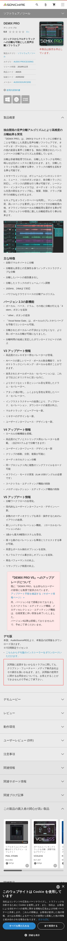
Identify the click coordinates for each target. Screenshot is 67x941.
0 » (27, 32)
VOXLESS (38, 856)
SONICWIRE (14, 4)
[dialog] (33, 911)
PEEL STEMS (12, 856)
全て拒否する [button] (51, 925)
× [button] (63, 886)
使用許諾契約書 (12, 90)
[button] (33, 935)
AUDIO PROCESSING (23, 62)
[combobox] (58, 887)
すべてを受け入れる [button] (19, 925)
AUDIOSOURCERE (22, 82)
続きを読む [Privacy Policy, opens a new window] (43, 919)
